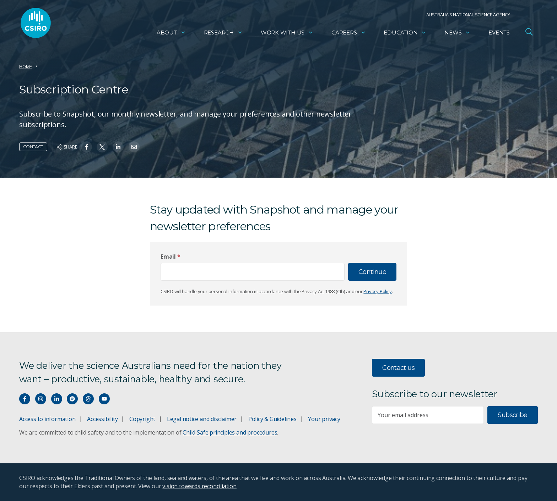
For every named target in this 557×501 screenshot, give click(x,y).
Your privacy (324, 419)
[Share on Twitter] (102, 146)
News (457, 34)
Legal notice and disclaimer (202, 419)
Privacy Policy (377, 291)
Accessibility (102, 419)
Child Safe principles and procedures (230, 432)
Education (405, 34)
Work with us (287, 34)
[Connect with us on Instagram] (40, 398)
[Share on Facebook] (86, 146)
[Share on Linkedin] (118, 146)
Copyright (142, 419)
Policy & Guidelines (272, 419)
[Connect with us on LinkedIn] (56, 398)
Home (25, 66)
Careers (348, 34)
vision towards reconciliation (199, 486)
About (171, 34)
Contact (33, 146)
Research (223, 34)
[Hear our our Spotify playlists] (72, 398)
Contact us (398, 368)
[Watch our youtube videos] (104, 398)
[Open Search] (529, 33)
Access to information (47, 419)
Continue (372, 272)
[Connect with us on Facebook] (24, 398)
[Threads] (88, 398)
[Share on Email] (134, 146)
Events (499, 34)
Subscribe (512, 415)
